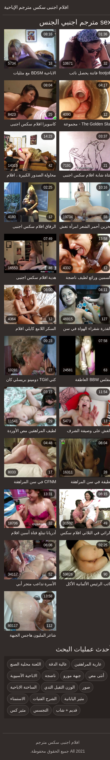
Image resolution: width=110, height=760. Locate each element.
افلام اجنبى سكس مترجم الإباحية (33, 7)
